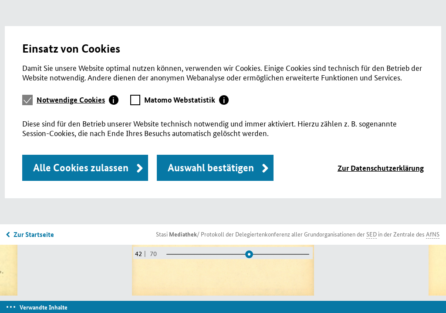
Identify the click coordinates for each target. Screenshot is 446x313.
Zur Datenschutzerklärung (381, 168)
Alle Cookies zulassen (80, 167)
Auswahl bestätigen (211, 167)
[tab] (77, 100)
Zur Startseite (34, 234)
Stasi (176, 234)
